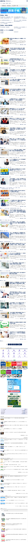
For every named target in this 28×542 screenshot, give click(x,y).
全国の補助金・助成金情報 (5, 27)
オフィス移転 (6, 270)
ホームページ (7, 157)
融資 (3, 354)
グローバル (2, 251)
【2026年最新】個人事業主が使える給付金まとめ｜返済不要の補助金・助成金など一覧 (16, 540)
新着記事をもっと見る (24, 435)
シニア (2, 167)
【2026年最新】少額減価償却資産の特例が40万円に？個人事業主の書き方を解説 (16, 519)
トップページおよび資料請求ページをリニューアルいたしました (14, 500)
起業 (8, 167)
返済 (6, 126)
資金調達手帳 (24, 366)
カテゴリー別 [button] (6, 510)
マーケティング (19, 354)
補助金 (2, 46)
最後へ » (20, 344)
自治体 (14, 157)
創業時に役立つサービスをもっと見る (22, 493)
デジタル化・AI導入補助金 (10, 77)
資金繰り (19, 351)
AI (1, 77)
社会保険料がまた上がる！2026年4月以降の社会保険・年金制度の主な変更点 (16, 529)
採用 (2, 57)
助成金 (5, 116)
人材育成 (9, 251)
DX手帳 (19, 374)
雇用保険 (8, 198)
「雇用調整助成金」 (6, 459)
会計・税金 (24, 354)
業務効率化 (11, 157)
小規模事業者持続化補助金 (4, 188)
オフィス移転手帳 (14, 374)
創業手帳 (3, 366)
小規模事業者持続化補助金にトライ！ (7, 20)
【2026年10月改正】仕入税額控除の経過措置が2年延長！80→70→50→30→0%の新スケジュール (14, 524)
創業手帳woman (19, 366)
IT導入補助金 (4, 77)
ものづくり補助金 (15, 187)
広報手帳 (3, 374)
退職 (10, 167)
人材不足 (6, 251)
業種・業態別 (14, 351)
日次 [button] (2, 510)
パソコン (2, 87)
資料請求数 (2, 413)
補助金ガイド (8, 366)
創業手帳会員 (3, 412)
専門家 (8, 116)
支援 (4, 167)
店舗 (11, 241)
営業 (14, 354)
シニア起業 (5, 208)
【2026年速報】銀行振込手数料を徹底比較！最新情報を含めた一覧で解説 (16, 535)
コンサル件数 (3, 410)
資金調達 (12, 188)
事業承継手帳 (8, 374)
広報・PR (8, 354)
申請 (9, 116)
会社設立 (8, 351)
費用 (18, 157)
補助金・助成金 (25, 351)
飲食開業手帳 (14, 366)
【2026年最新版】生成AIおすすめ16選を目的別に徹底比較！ (14, 513)
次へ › (16, 344)
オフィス (2, 270)
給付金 (6, 198)
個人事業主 (2, 198)
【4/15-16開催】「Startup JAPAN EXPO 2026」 (10, 464)
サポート (2, 116)
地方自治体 (14, 251)
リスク (2, 126)
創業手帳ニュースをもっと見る (23, 472)
